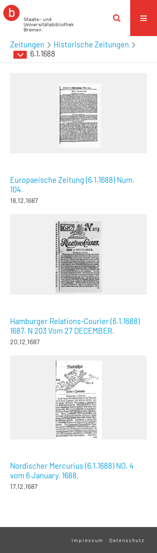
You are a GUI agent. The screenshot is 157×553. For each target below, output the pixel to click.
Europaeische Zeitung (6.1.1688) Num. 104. (72, 184)
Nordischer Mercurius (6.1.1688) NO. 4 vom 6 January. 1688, (72, 470)
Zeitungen (27, 44)
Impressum (87, 540)
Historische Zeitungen (91, 44)
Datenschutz (126, 540)
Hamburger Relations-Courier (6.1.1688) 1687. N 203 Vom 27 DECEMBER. (75, 326)
